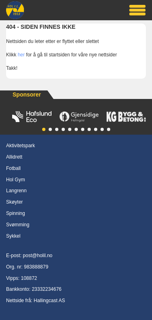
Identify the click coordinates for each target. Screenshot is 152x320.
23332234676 (46, 289)
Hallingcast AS (49, 300)
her (21, 55)
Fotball (13, 168)
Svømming (17, 225)
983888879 (36, 267)
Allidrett (14, 157)
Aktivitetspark (20, 145)
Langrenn (16, 190)
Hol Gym (15, 180)
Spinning (15, 213)
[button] (43, 129)
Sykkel (13, 236)
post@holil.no (37, 255)
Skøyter (14, 202)
